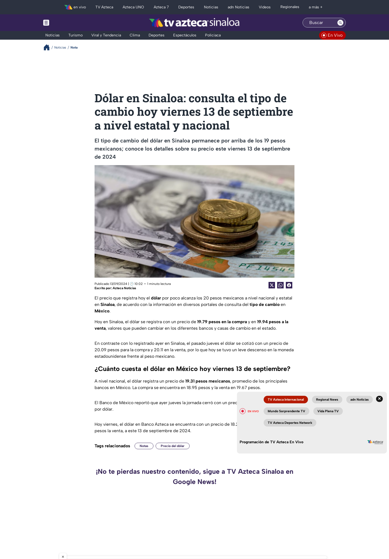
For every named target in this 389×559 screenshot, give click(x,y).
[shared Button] (280, 285)
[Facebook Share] (289, 285)
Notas (144, 446)
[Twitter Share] (272, 285)
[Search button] (340, 23)
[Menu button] (64, 22)
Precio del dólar (173, 446)
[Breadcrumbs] (48, 47)
